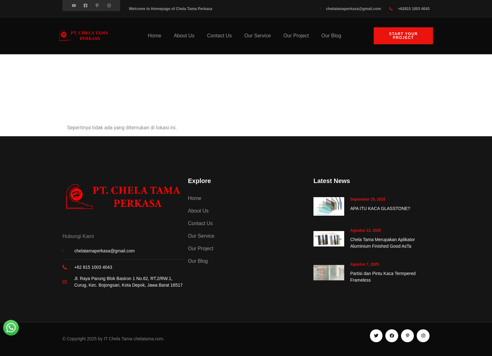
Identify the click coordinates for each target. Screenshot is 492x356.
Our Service (257, 35)
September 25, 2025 (367, 199)
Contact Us (219, 35)
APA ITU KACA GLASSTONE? (380, 208)
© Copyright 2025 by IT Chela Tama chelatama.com (112, 338)
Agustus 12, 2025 (365, 230)
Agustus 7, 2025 (364, 264)
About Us (184, 35)
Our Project (296, 35)
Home (154, 35)
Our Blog (331, 35)
